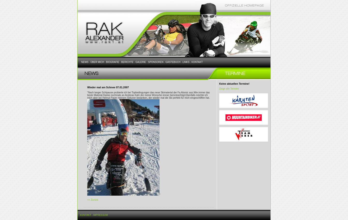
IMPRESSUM (100, 215)
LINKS (185, 62)
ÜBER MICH (97, 62)
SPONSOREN (155, 62)
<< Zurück (92, 200)
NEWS (84, 62)
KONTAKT (197, 62)
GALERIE (141, 62)
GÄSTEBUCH (172, 62)
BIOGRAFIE (112, 62)
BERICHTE (127, 62)
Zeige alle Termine (229, 88)
